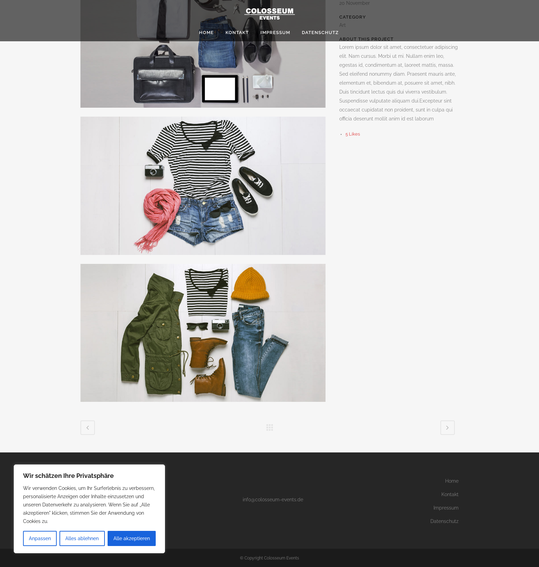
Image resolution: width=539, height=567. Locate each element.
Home (452, 481)
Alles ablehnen (82, 538)
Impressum (446, 508)
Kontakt (450, 494)
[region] (89, 508)
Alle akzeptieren (131, 538)
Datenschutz (444, 521)
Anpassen (40, 538)
